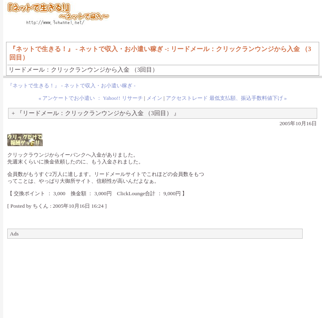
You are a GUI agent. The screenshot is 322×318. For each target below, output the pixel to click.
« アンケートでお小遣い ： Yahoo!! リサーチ (90, 98)
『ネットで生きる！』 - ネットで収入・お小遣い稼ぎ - (71, 86)
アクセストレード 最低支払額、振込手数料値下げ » (226, 98)
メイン (154, 98)
